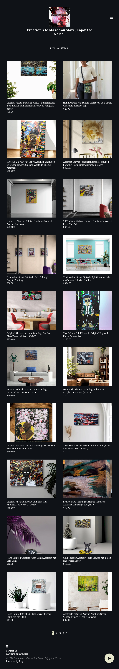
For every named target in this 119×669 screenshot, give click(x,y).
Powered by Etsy (14, 661)
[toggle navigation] (111, 17)
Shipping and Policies (17, 654)
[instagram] (7, 646)
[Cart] (109, 658)
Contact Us (11, 651)
